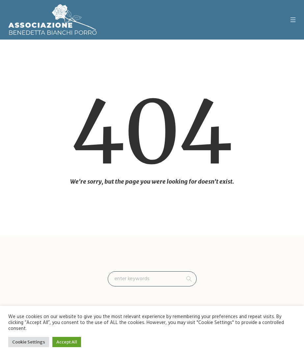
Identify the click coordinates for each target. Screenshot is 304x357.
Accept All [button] (66, 342)
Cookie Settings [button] (28, 342)
